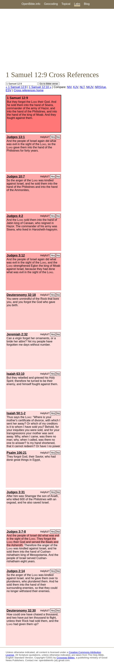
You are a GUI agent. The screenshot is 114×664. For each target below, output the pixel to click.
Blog (87, 3)
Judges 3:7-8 (16, 531)
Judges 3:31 (16, 492)
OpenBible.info (30, 3)
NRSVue (100, 87)
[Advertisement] (57, 40)
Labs (77, 3)
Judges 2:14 (16, 571)
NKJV (89, 87)
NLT (82, 87)
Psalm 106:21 (17, 453)
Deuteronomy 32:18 (21, 295)
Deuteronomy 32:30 (21, 610)
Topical (65, 3)
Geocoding (51, 3)
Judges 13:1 (16, 137)
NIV (69, 87)
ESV (8, 90)
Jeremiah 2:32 (17, 334)
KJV (75, 87)
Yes (53, 137)
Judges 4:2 (15, 216)
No (58, 137)
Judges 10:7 (16, 176)
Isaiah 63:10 (16, 374)
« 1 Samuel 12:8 (16, 87)
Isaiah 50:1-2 (16, 413)
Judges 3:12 (16, 255)
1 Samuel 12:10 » (40, 87)
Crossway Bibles (65, 657)
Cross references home (28, 90)
